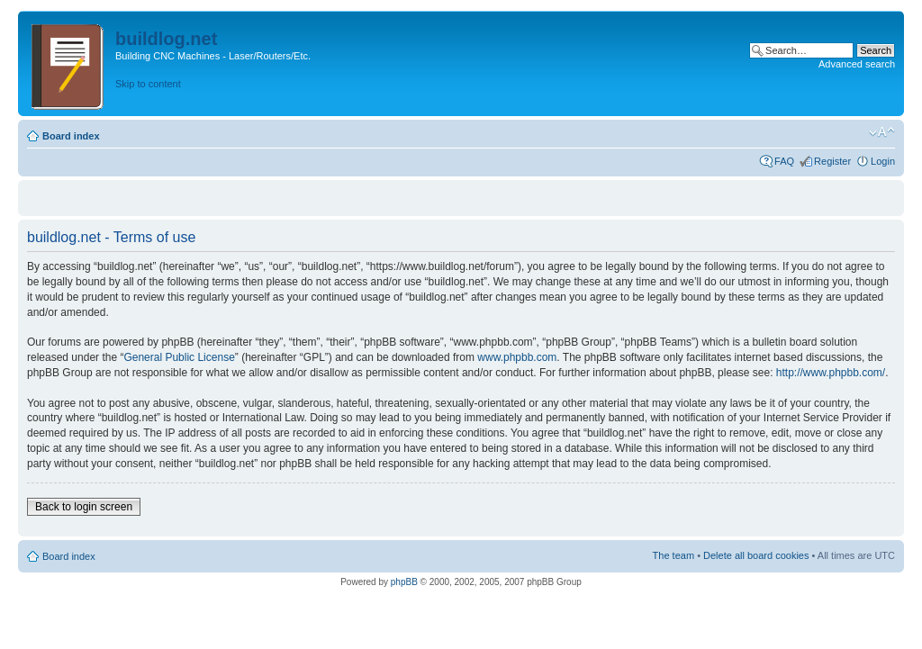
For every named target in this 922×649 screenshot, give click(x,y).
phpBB (404, 582)
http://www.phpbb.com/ (830, 372)
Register (832, 161)
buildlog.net (166, 39)
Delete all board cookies (756, 555)
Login (883, 161)
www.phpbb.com (516, 357)
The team (673, 555)
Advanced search (856, 64)
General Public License (178, 357)
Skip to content (148, 83)
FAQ (784, 161)
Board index (71, 136)
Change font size (882, 132)
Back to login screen (83, 506)
